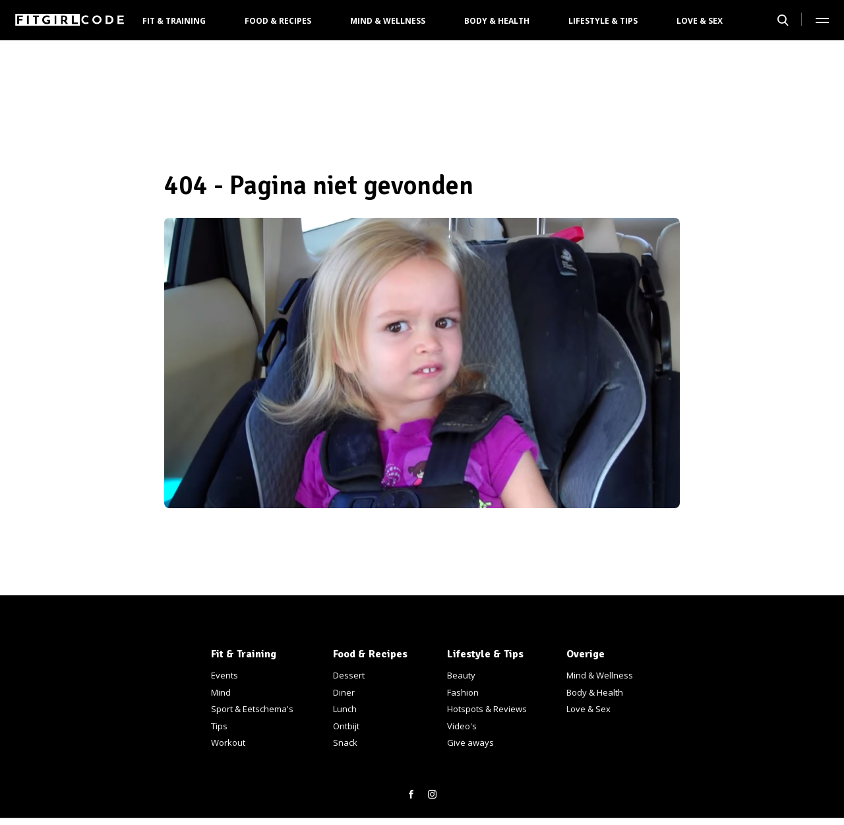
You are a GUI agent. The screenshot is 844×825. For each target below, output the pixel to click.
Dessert (349, 675)
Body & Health (496, 20)
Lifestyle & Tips (603, 20)
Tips (219, 726)
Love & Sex (700, 20)
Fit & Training (174, 20)
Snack (345, 742)
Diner (344, 692)
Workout (228, 742)
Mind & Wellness (387, 20)
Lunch (345, 709)
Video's (462, 726)
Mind (221, 692)
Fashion (463, 692)
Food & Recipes (278, 20)
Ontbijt (346, 726)
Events (224, 675)
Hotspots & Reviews (487, 709)
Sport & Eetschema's (252, 709)
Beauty (461, 675)
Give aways (470, 742)
